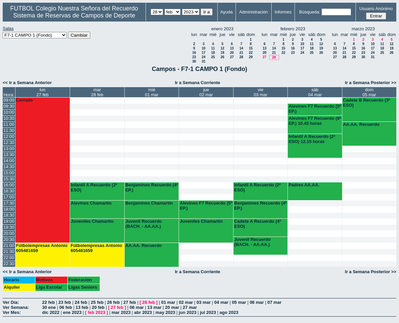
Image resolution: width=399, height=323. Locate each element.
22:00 (8, 257)
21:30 (8, 251)
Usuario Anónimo (376, 8)
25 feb (97, 302)
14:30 (8, 166)
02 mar (186, 302)
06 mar (257, 302)
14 (241, 48)
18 (213, 53)
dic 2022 (50, 312)
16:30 (8, 190)
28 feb (148, 302)
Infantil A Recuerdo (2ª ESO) (94, 187)
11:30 (8, 130)
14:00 (8, 160)
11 (213, 48)
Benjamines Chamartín (149, 203)
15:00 (8, 172)
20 (232, 53)
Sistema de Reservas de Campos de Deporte (74, 15)
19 (222, 53)
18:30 (8, 215)
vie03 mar (260, 92)
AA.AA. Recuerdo (361, 124)
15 (250, 48)
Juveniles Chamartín (92, 221)
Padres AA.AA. (303, 184)
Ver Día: (11, 302)
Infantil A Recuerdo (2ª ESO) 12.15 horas (311, 139)
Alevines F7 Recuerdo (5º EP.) (314, 109)
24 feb (80, 302)
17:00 (8, 197)
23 (194, 57)
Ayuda (226, 11)
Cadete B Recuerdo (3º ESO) (366, 103)
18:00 (8, 209)
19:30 (8, 227)
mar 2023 (121, 312)
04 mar (221, 302)
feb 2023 (96, 312)
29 (250, 57)
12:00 (8, 136)
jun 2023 (187, 312)
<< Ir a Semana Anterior (27, 82)
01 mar (168, 302)
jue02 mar (206, 92)
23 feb (64, 302)
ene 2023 (72, 312)
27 (232, 57)
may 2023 (165, 312)
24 (203, 57)
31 (203, 61)
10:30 (8, 118)
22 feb (48, 302)
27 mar (190, 307)
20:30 (8, 239)
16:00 (8, 184)
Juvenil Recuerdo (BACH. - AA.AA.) (143, 224)
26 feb (113, 302)
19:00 (8, 221)
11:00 (8, 124)
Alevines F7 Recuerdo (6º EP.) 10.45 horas (314, 121)
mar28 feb (97, 92)
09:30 (8, 106)
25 (213, 57)
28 (241, 57)
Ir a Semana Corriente (197, 82)
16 (194, 53)
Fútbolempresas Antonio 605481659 (42, 248)
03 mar (203, 302)
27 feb (129, 302)
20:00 (8, 233)
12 (222, 48)
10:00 (8, 112)
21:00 (8, 245)
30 (194, 61)
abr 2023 (143, 312)
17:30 (8, 203)
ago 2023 (229, 312)
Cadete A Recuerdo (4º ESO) (257, 224)
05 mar (239, 302)
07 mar (274, 302)
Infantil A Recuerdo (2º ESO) (257, 187)
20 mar (172, 307)
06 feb (65, 307)
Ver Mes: (12, 312)
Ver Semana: (16, 307)
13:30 (8, 154)
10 (203, 48)
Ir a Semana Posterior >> (370, 82)
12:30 (8, 142)
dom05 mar (369, 92)
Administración (253, 11)
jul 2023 (208, 312)
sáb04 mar (314, 92)
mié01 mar (151, 92)
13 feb (81, 307)
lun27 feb (42, 92)
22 (250, 53)
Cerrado (24, 100)
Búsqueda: (309, 11)
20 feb (98, 307)
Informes (283, 11)
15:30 (8, 178)
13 (232, 48)
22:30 (8, 263)
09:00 (8, 100)
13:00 (8, 148)
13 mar (154, 307)
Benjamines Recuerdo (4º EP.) (151, 187)
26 (222, 57)
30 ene (49, 307)
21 (241, 53)
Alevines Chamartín (91, 203)
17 (203, 53)
